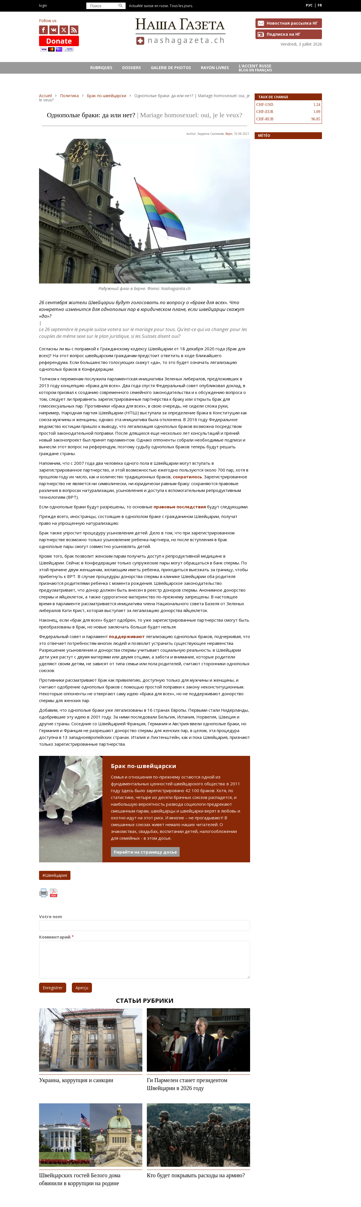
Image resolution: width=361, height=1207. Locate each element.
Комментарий (54, 937)
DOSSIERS (131, 67)
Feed (74, 29)
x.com (63, 29)
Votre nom (50, 916)
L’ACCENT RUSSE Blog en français (255, 68)
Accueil (45, 95)
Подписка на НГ (283, 34)
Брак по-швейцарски (106, 95)
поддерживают (127, 636)
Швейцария (56, 875)
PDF (53, 892)
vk (53, 29)
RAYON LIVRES (215, 67)
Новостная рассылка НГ (292, 23)
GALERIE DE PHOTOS (171, 67)
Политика (69, 95)
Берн (228, 134)
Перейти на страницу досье (145, 852)
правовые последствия (180, 506)
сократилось (187, 476)
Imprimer (43, 892)
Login (43, 5)
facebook (43, 29)
